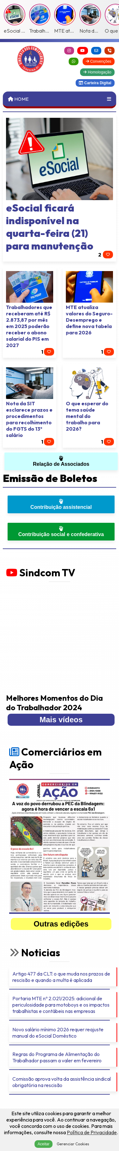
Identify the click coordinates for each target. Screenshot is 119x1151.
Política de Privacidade (92, 1132)
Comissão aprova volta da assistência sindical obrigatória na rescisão (61, 1082)
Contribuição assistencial (61, 504)
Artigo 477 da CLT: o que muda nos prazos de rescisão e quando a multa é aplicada (61, 977)
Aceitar (43, 1144)
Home (18, 99)
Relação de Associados (61, 461)
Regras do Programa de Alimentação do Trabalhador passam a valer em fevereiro (57, 1057)
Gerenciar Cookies (73, 1144)
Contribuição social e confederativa (61, 531)
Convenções (98, 61)
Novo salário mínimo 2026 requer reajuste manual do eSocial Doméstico (57, 1032)
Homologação (97, 72)
